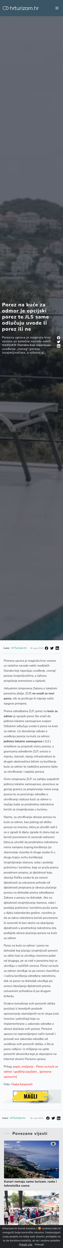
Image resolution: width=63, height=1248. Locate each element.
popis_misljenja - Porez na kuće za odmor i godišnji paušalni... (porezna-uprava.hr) (31, 1072)
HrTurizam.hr (19, 648)
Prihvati (39, 1244)
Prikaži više (25, 1244)
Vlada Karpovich (22, 1084)
